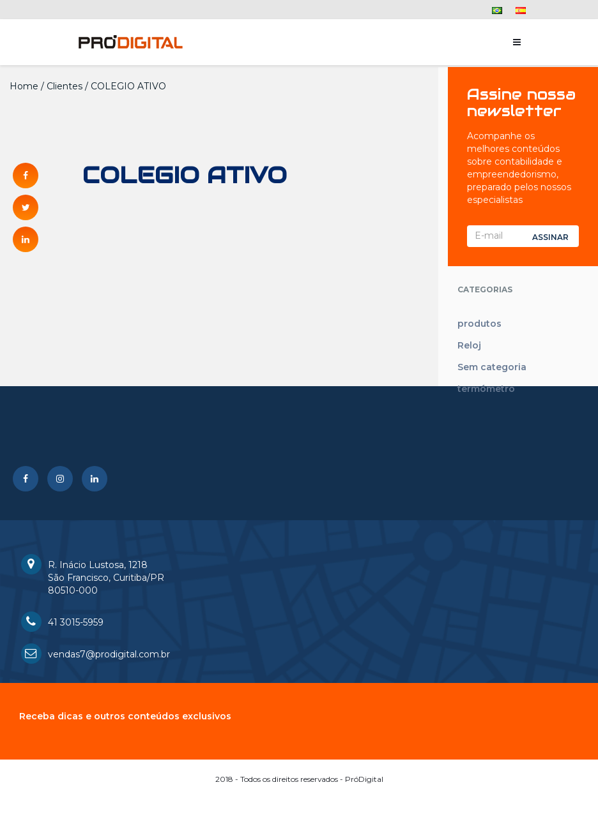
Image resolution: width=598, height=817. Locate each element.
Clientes (64, 86)
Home (24, 86)
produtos (479, 323)
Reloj (469, 345)
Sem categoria (491, 367)
